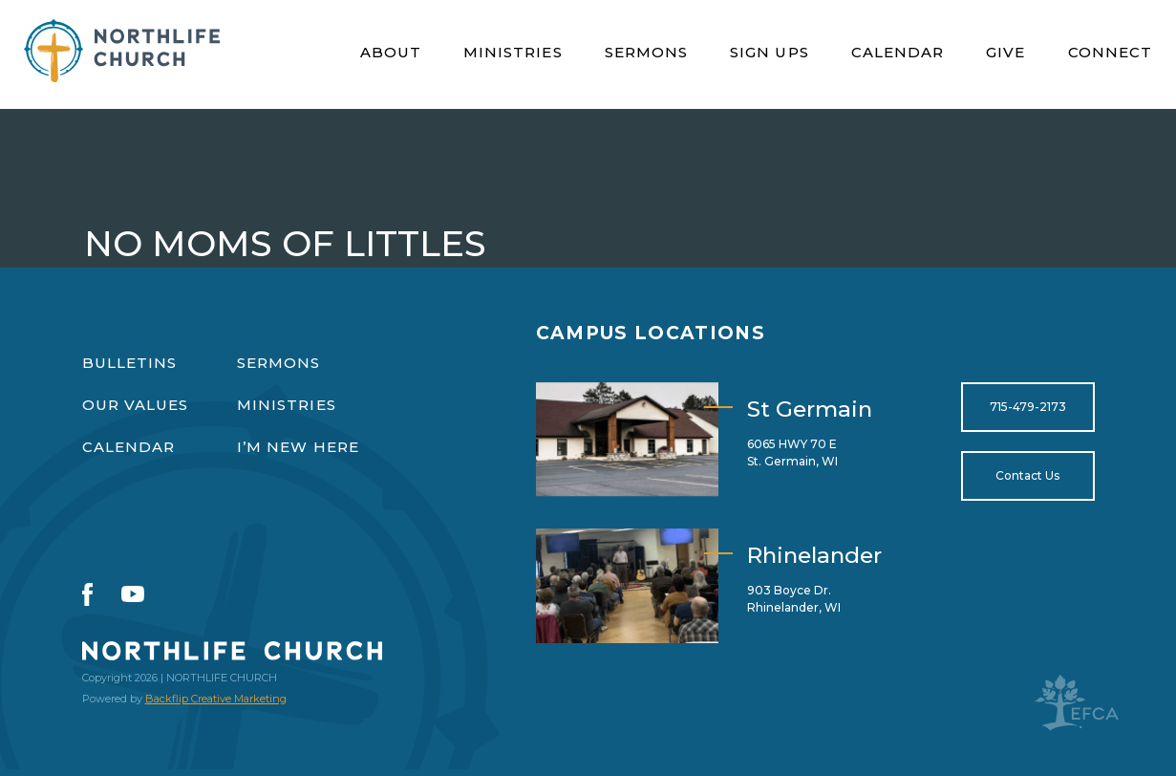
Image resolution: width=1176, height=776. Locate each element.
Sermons (647, 52)
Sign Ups (769, 52)
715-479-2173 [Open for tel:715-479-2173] (1028, 406)
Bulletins (130, 363)
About (390, 52)
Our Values (135, 405)
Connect (1110, 52)
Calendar (898, 52)
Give (1005, 52)
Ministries (513, 52)
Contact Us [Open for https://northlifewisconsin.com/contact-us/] (1027, 475)
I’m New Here (298, 447)
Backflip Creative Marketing (216, 698)
